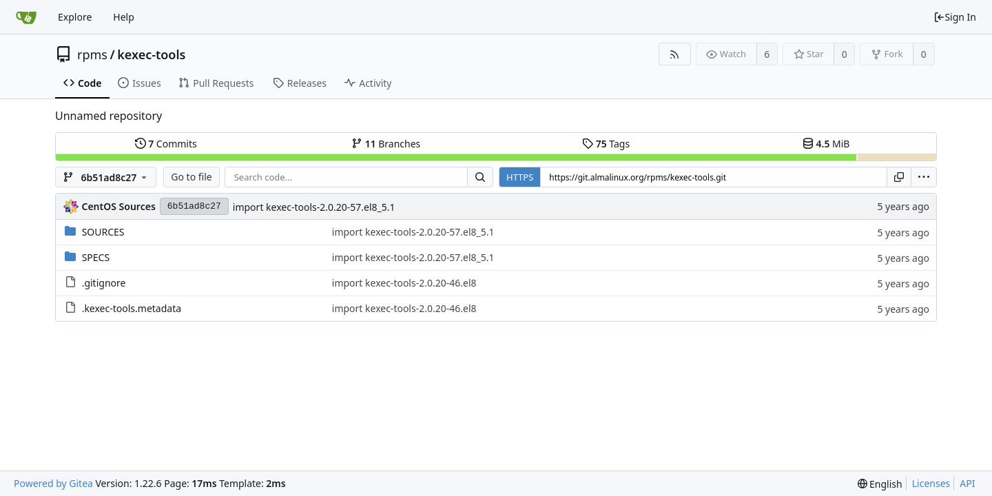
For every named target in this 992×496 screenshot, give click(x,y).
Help (123, 16)
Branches (385, 143)
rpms (92, 54)
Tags (606, 143)
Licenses (931, 483)
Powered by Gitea (53, 483)
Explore (75, 16)
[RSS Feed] (675, 54)
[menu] (924, 177)
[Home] (26, 17)
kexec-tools (151, 54)
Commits (166, 143)
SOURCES (103, 231)
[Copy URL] (899, 177)
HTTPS (519, 177)
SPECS (96, 257)
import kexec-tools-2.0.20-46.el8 (404, 282)
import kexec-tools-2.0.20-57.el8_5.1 (314, 207)
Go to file (191, 176)
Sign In (954, 16)
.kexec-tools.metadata (131, 308)
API (967, 483)
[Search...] (480, 177)
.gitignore (104, 282)
